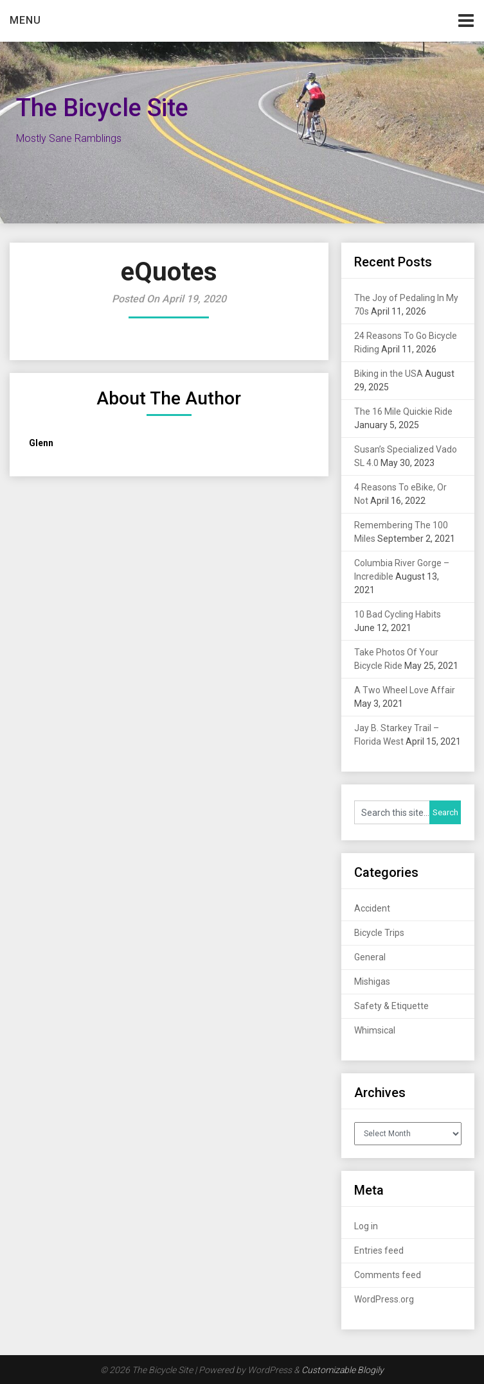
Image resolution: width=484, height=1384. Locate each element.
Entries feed (379, 1250)
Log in (366, 1226)
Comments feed (387, 1275)
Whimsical (374, 1030)
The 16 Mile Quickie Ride (403, 411)
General (370, 957)
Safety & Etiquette (391, 1006)
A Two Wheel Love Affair (404, 690)
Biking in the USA (388, 373)
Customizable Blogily (342, 1370)
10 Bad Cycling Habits (397, 614)
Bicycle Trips (379, 933)
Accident (372, 908)
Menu (25, 20)
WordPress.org (384, 1299)
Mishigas (372, 981)
